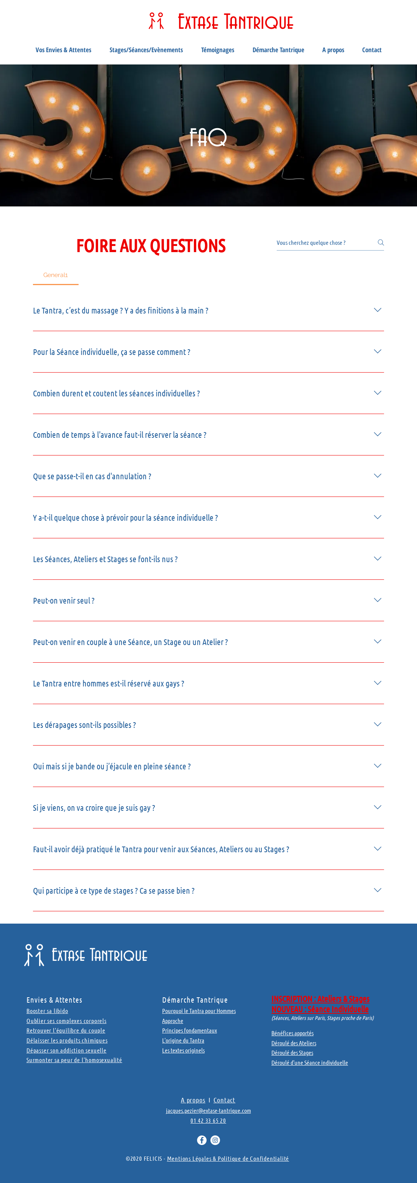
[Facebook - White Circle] (202, 1140)
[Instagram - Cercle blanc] (215, 1140)
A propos (193, 1100)
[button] (63, 49)
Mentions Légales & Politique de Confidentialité (228, 1158)
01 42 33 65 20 (208, 1120)
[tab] (56, 275)
